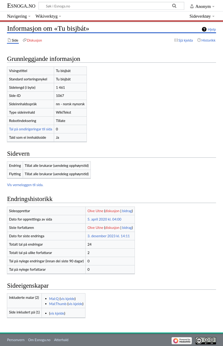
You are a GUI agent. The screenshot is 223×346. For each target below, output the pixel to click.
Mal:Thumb (58, 304)
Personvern (15, 340)
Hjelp (212, 29)
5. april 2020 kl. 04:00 (104, 219)
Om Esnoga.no (39, 340)
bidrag (127, 211)
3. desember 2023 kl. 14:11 (108, 236)
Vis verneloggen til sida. (25, 185)
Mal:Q (54, 299)
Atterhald (61, 340)
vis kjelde (67, 299)
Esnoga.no (21, 5)
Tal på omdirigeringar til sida (30, 129)
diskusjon (112, 211)
